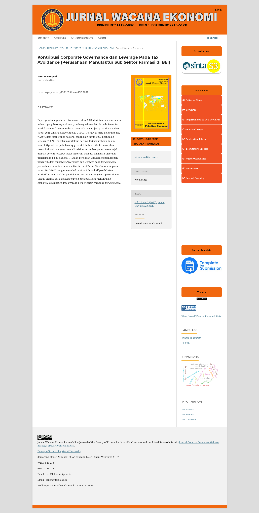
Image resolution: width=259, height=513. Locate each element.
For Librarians (188, 419)
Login (218, 9)
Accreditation (201, 51)
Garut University (71, 451)
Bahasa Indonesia (191, 337)
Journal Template (201, 249)
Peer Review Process (194, 148)
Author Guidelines (193, 158)
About (102, 38)
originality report (148, 156)
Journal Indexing (192, 178)
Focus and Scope (192, 129)
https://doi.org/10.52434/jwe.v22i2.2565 (66, 92)
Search (213, 38)
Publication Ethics (193, 139)
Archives (60, 38)
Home (41, 48)
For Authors (187, 414)
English (185, 342)
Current (43, 38)
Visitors (201, 292)
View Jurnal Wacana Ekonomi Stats (201, 316)
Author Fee (189, 168)
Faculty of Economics (49, 451)
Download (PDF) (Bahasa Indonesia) (146, 141)
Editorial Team (191, 100)
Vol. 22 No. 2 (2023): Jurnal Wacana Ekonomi (87, 48)
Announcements (82, 38)
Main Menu (201, 90)
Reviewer (188, 109)
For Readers (187, 409)
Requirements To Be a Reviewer (200, 119)
